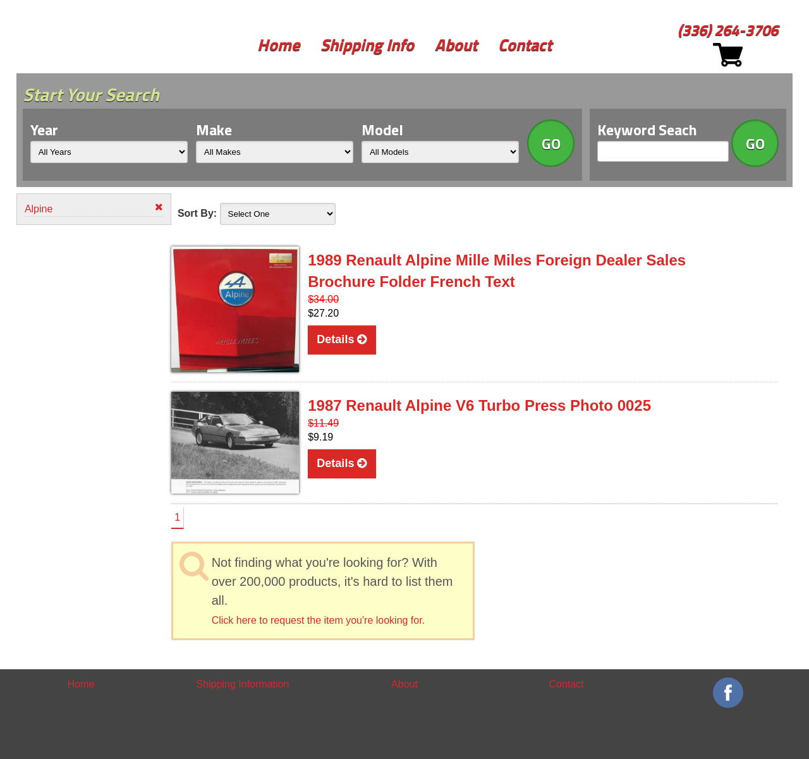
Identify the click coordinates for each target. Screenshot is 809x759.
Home (278, 44)
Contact (525, 44)
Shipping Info (367, 44)
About (456, 44)
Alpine (94, 208)
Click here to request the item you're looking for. (318, 620)
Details (342, 339)
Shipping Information (243, 684)
